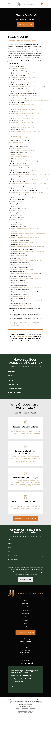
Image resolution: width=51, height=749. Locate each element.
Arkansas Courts (25, 613)
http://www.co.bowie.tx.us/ (19, 68)
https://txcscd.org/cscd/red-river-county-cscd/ (24, 161)
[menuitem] (18, 743)
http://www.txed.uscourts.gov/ (22, 316)
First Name (10, 539)
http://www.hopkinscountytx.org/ (21, 165)
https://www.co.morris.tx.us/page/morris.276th (25, 296)
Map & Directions (25, 654)
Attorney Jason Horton (14, 44)
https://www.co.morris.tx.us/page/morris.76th (24, 292)
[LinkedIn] (25, 663)
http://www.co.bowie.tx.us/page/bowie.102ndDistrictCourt (28, 91)
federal (16, 49)
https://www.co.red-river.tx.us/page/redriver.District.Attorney (23, 149)
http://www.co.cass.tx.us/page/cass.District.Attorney (26, 109)
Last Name (10, 543)
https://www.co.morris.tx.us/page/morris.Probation (26, 305)
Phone (9, 547)
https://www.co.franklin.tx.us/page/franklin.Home (25, 228)
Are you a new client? (13, 555)
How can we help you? (13, 559)
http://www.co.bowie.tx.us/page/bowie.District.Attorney (27, 73)
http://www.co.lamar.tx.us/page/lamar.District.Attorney (27, 260)
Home (25, 600)
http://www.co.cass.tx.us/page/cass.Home (23, 104)
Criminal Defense (25, 607)
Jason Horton (25, 603)
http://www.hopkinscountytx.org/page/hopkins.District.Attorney (30, 179)
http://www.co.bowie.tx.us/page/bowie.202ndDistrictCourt (28, 86)
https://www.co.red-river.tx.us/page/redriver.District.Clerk (22, 155)
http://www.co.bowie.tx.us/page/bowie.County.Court (26, 95)
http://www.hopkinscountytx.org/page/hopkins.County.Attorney (30, 188)
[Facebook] (19, 663)
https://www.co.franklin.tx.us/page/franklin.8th (25, 242)
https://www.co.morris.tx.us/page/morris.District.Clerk (27, 301)
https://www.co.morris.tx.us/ (19, 283)
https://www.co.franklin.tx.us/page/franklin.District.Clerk (27, 247)
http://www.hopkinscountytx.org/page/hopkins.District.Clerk (29, 183)
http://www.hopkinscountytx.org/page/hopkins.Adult (27, 197)
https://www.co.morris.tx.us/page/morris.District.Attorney (28, 287)
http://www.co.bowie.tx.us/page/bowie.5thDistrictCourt (27, 82)
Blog (25, 623)
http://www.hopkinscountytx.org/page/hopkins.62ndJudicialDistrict (30, 174)
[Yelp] (22, 663)
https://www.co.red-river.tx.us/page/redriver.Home (26, 131)
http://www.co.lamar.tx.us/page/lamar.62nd (24, 265)
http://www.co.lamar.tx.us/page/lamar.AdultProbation (27, 278)
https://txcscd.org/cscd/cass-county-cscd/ (23, 127)
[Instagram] (32, 663)
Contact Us (25, 627)
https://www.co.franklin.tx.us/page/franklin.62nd (25, 237)
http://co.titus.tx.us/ (17, 201)
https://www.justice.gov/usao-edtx (19, 320)
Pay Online (25, 617)
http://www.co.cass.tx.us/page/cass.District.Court (25, 122)
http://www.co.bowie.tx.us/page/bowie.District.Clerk (26, 77)
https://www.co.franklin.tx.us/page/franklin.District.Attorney (28, 233)
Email (9, 551)
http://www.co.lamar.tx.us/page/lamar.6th (23, 269)
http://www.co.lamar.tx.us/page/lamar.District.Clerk (26, 274)
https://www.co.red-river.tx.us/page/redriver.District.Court (22, 143)
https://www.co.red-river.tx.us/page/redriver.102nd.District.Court (24, 137)
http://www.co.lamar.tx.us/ (19, 256)
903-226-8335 (25, 641)
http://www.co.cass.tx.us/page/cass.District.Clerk (25, 113)
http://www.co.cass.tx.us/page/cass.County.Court (25, 118)
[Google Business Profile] (29, 663)
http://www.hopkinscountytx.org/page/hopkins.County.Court (29, 192)
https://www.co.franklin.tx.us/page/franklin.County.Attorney (28, 251)
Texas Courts (25, 610)
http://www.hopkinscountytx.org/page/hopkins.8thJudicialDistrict (30, 170)
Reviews (25, 620)
